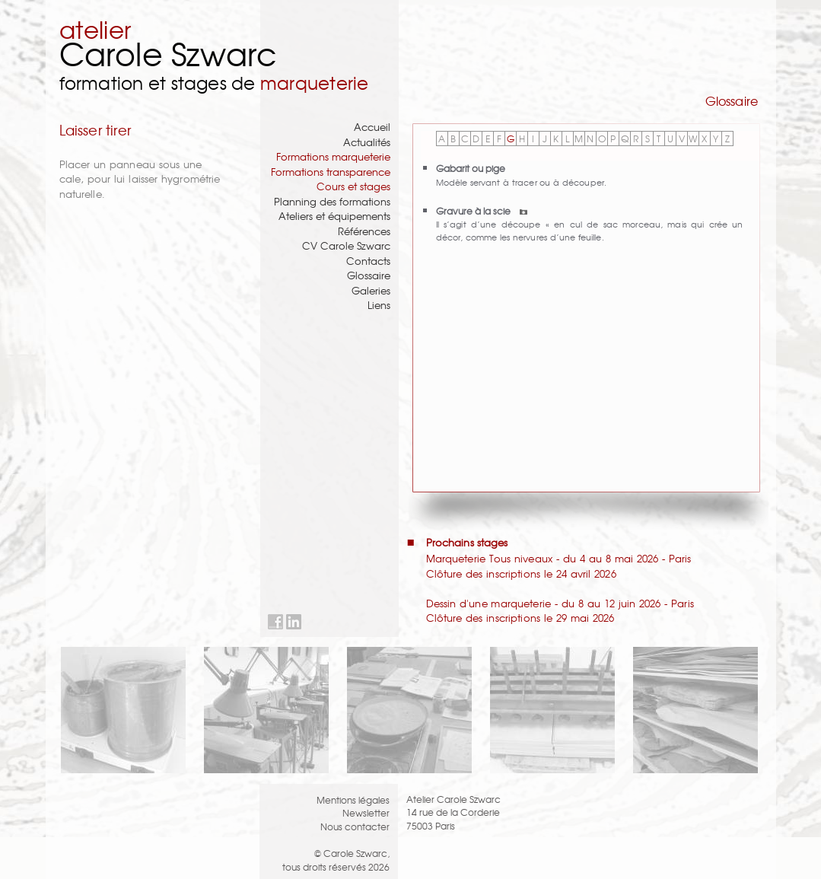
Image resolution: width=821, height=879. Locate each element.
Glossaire (368, 275)
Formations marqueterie (333, 156)
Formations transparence (330, 171)
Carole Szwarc (168, 52)
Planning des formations (332, 201)
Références (364, 231)
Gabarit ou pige (470, 167)
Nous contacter (355, 826)
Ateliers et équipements (334, 216)
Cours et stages (353, 186)
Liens (379, 305)
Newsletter (366, 812)
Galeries (371, 290)
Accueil (372, 126)
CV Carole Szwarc (346, 245)
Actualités (366, 142)
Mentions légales (353, 799)
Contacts (368, 260)
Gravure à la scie (481, 210)
